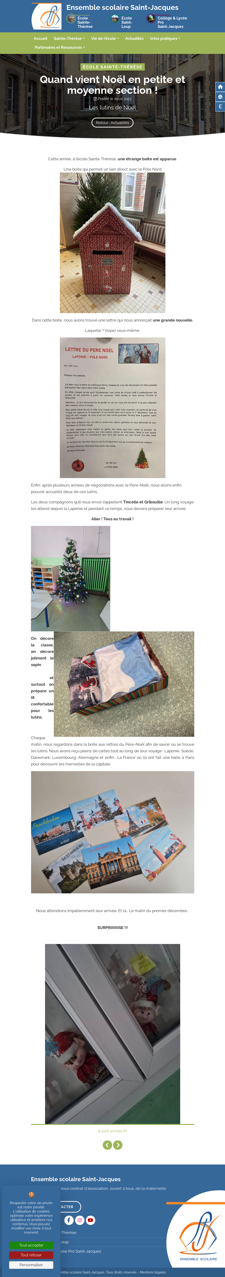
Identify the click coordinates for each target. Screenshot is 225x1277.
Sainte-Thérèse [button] (68, 38)
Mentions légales (153, 1272)
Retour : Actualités (112, 122)
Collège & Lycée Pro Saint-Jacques (66, 1251)
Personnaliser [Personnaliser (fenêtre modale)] (31, 1265)
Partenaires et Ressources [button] (58, 47)
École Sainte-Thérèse (54, 1232)
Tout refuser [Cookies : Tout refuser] (31, 1255)
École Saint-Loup (50, 1242)
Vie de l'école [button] (103, 38)
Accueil (40, 38)
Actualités (134, 38)
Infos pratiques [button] (163, 38)
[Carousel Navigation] (112, 1145)
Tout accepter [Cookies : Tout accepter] (31, 1245)
